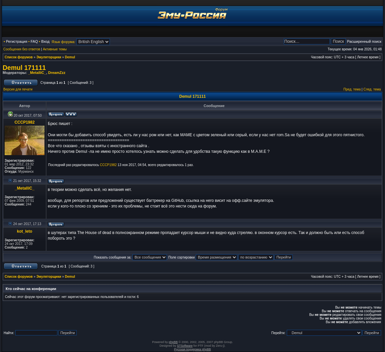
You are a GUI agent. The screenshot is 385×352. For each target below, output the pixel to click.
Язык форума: (63, 42)
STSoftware (185, 345)
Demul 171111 (24, 67)
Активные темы (55, 49)
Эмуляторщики (49, 57)
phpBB (173, 342)
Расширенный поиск (364, 41)
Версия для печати (18, 89)
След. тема (372, 89)
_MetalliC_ (37, 73)
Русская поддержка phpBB (192, 349)
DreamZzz (56, 73)
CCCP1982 (25, 122)
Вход (45, 41)
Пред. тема (352, 89)
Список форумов (19, 57)
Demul (70, 57)
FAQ (34, 41)
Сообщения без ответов (21, 49)
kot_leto (24, 231)
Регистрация (16, 41)
